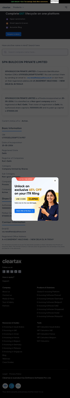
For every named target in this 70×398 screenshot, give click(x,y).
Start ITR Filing (54, 1)
